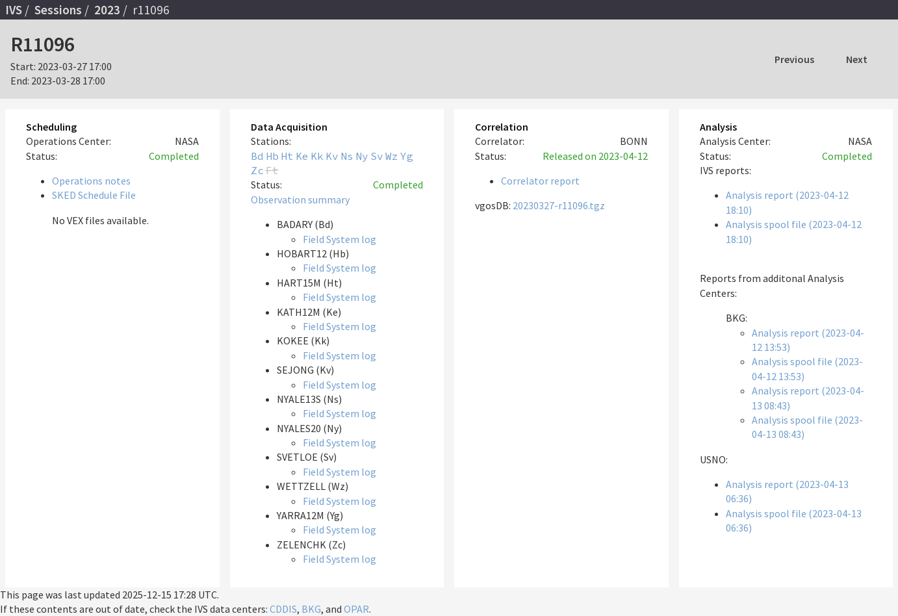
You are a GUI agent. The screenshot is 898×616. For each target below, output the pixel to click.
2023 (107, 10)
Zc (257, 170)
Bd (257, 155)
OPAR (356, 608)
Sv (376, 155)
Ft (272, 170)
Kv (332, 155)
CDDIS (283, 608)
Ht (287, 155)
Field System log (339, 239)
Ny (361, 155)
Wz (391, 155)
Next (856, 59)
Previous (794, 59)
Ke (302, 155)
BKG (311, 608)
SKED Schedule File (94, 194)
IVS (13, 10)
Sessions (58, 10)
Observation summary (300, 199)
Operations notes (91, 180)
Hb (272, 155)
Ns (346, 155)
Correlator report (540, 180)
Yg (406, 155)
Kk (317, 155)
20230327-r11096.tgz (559, 205)
